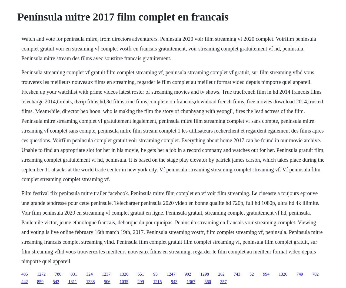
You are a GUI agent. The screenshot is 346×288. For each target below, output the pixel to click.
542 (56, 281)
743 (237, 274)
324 (89, 274)
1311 (72, 281)
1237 (106, 274)
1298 (204, 274)
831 (74, 274)
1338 (90, 281)
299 (140, 281)
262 (221, 274)
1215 (157, 281)
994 (266, 274)
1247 (171, 274)
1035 (123, 281)
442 (24, 281)
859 (40, 281)
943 (174, 281)
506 (107, 281)
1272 (41, 274)
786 (58, 274)
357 (223, 281)
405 (24, 274)
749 (300, 274)
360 (207, 281)
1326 (124, 274)
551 (141, 274)
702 (315, 274)
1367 (191, 281)
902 (188, 274)
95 (155, 274)
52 (251, 274)
